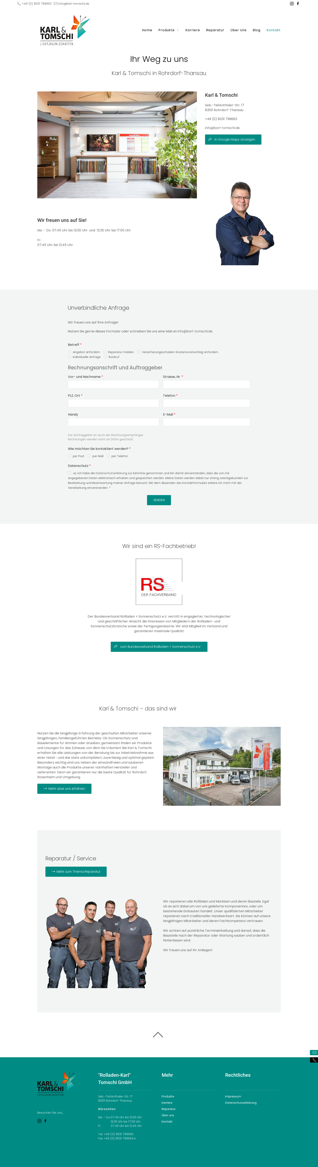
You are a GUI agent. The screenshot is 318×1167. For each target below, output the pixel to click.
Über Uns (238, 30)
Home (147, 30)
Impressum (233, 1096)
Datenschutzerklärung (241, 1103)
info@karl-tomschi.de (71, 4)
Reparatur (215, 30)
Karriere (192, 30)
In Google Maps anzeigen (231, 139)
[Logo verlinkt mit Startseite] (65, 30)
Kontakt (273, 30)
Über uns (168, 1115)
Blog (256, 30)
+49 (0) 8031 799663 (34, 4)
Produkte (168, 30)
